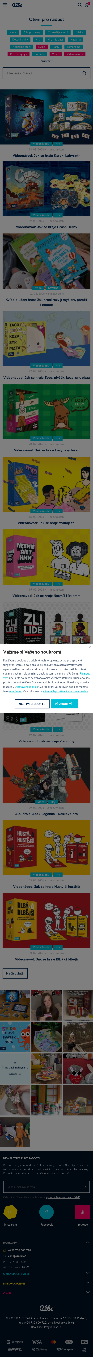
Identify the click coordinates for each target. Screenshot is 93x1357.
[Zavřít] (89, 647)
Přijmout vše (64, 704)
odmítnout (15, 691)
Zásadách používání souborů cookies (65, 691)
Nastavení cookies (27, 686)
